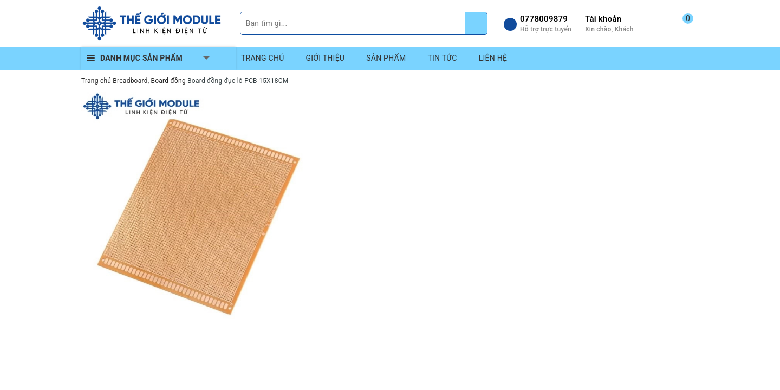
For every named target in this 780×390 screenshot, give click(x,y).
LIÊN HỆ (493, 58)
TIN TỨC (442, 58)
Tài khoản (603, 19)
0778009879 (544, 19)
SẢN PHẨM (386, 58)
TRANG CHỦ (262, 58)
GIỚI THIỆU (325, 58)
